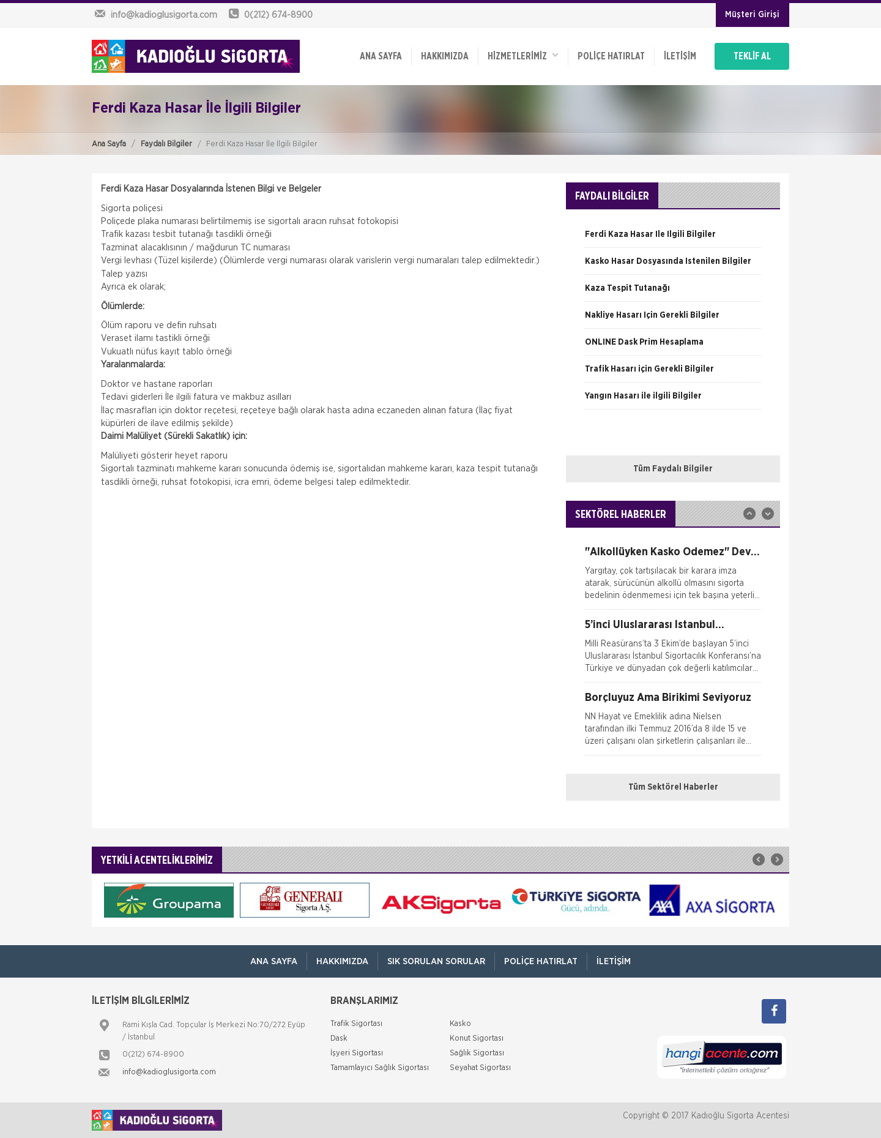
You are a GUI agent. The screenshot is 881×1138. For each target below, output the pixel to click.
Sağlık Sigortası (477, 1053)
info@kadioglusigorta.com (169, 1072)
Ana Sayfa (109, 144)
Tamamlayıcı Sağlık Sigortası (379, 1068)
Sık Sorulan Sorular (436, 961)
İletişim (680, 56)
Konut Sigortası (477, 1039)
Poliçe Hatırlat (611, 56)
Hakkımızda (445, 56)
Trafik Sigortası (356, 1024)
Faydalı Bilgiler (166, 144)
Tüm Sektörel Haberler (673, 787)
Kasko (460, 1024)
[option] (673, 239)
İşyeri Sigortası (356, 1053)
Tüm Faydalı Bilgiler (673, 469)
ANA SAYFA (381, 56)
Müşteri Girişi (752, 14)
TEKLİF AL (752, 56)
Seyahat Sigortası (480, 1068)
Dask (339, 1039)
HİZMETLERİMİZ (523, 55)
